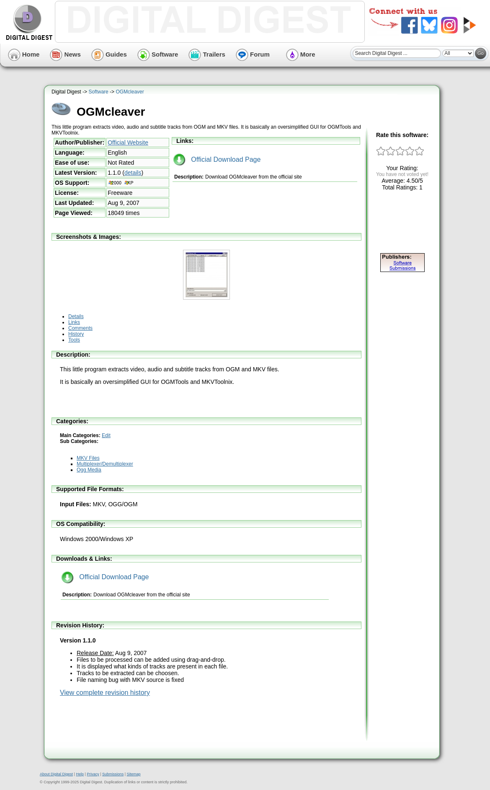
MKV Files (88, 458)
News (65, 54)
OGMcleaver (130, 92)
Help (80, 774)
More (300, 54)
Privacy (93, 774)
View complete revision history (105, 692)
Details (76, 316)
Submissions (113, 774)
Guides (109, 54)
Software (157, 54)
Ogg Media (89, 470)
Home (24, 54)
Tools (74, 340)
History (76, 334)
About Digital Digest (56, 774)
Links (74, 322)
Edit (106, 435)
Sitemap (133, 774)
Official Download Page (216, 159)
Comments (80, 328)
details (132, 172)
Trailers (206, 54)
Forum (253, 54)
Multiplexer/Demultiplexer (105, 464)
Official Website (128, 142)
